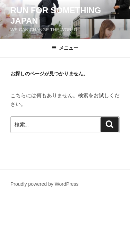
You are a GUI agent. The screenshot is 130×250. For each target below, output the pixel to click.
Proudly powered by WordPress (44, 184)
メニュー (65, 48)
